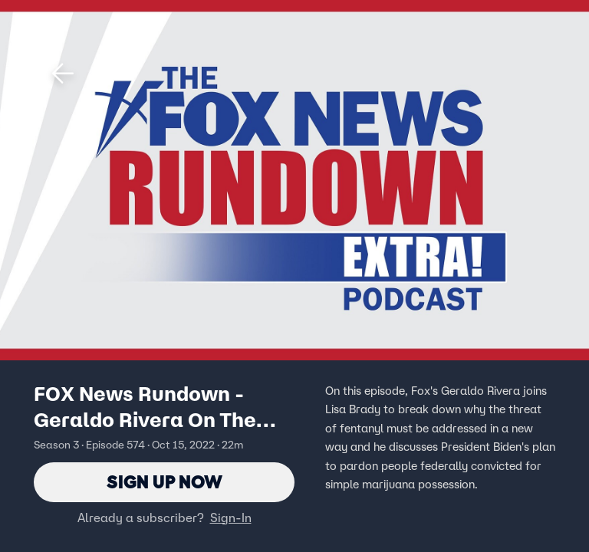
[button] (63, 73)
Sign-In (231, 517)
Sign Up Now (164, 482)
